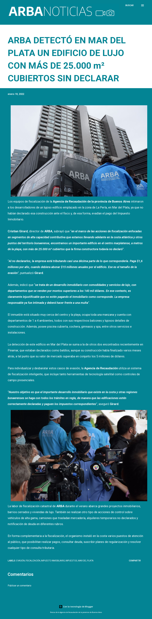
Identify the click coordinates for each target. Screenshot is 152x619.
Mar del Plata (86, 560)
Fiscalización (33, 560)
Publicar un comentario (19, 585)
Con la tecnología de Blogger (76, 606)
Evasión (20, 560)
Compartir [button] (135, 560)
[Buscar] (129, 5)
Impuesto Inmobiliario (53, 560)
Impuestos (71, 560)
